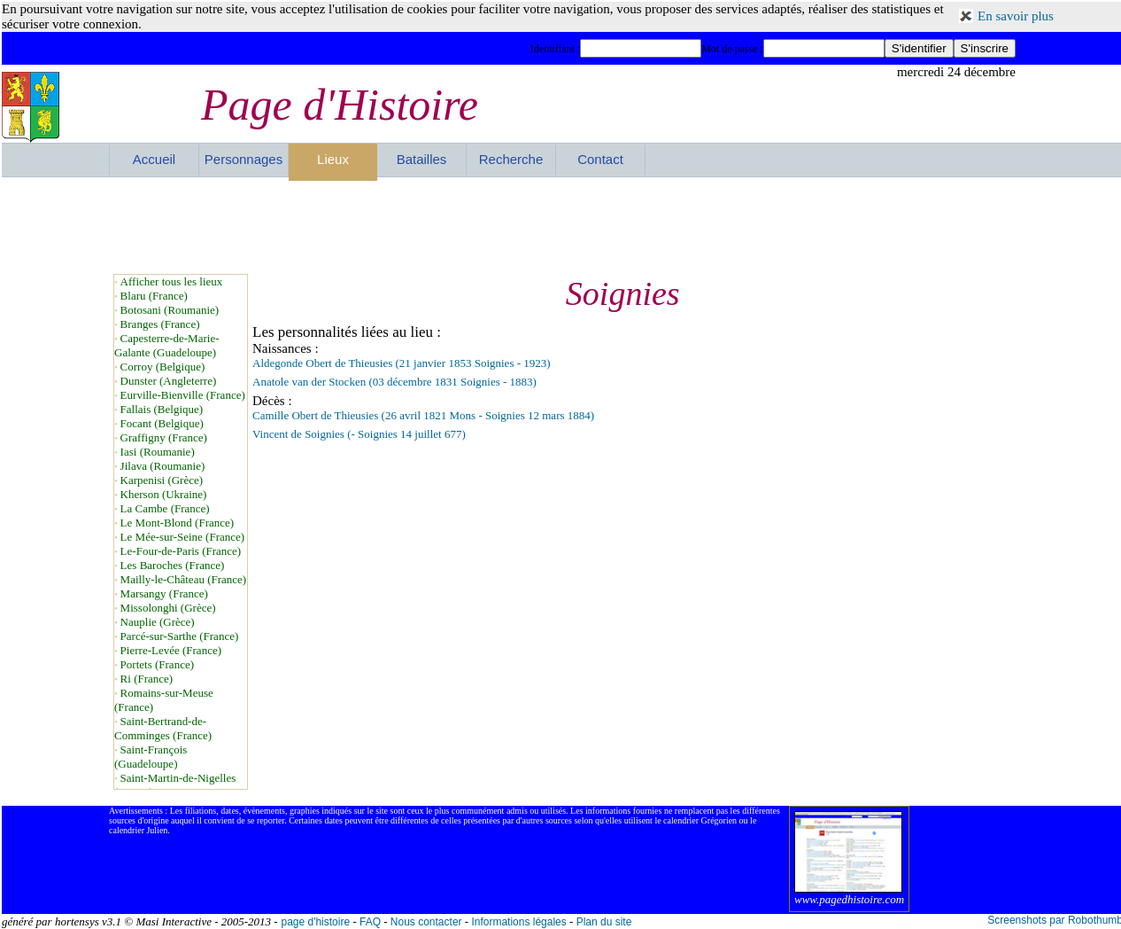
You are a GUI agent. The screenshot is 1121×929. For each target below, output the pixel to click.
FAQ (370, 922)
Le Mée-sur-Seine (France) (182, 536)
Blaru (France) (154, 295)
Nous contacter (426, 922)
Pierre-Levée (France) (170, 650)
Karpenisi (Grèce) (161, 480)
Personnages (243, 159)
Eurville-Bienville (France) (182, 395)
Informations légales (518, 922)
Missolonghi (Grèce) (168, 607)
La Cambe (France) (165, 508)
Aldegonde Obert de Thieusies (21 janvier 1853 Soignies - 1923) (401, 363)
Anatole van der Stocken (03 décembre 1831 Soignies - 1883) (394, 381)
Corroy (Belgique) (162, 366)
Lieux (333, 159)
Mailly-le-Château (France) (183, 579)
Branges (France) (160, 324)
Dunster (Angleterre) (168, 380)
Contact (600, 159)
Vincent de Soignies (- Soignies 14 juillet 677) (359, 434)
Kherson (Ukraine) (163, 494)
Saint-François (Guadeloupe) (150, 756)
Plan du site (604, 922)
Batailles (422, 159)
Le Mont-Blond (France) (177, 522)
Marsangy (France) (164, 593)
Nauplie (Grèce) (157, 621)
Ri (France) (147, 678)
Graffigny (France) (163, 437)
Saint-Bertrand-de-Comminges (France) (163, 728)
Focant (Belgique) (162, 423)
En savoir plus (1016, 16)
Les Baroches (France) (172, 565)
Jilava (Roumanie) (162, 465)
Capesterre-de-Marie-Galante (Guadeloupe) (167, 345)
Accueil (154, 159)
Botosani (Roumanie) (170, 309)
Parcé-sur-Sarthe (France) (179, 636)
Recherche (511, 159)
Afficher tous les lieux (171, 281)
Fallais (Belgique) (162, 409)
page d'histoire (315, 922)
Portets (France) (157, 664)
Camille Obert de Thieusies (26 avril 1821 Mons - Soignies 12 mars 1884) (423, 415)
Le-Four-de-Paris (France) (181, 551)
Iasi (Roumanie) (157, 451)
